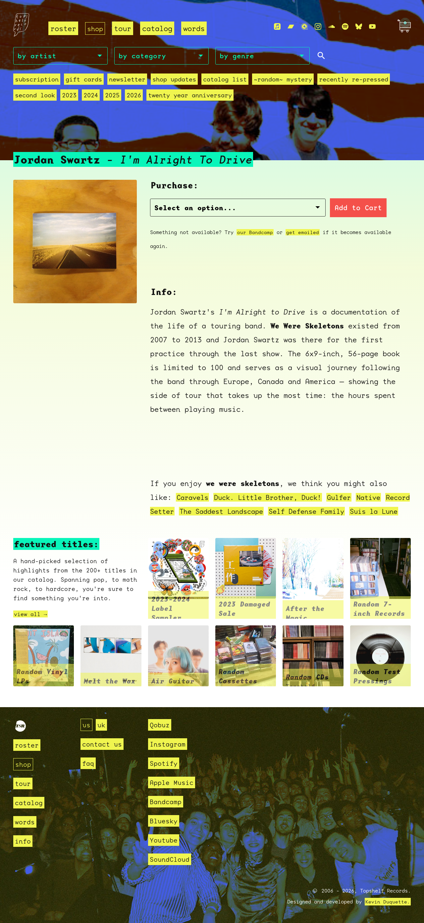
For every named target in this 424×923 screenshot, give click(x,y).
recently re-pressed (353, 80)
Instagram (169, 744)
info (23, 841)
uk (102, 724)
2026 (134, 96)
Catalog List (225, 80)
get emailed (302, 226)
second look (35, 96)
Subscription (37, 80)
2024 (90, 96)
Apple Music (173, 782)
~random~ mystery (283, 80)
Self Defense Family (349, 505)
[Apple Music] (277, 26)
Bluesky (165, 820)
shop (95, 28)
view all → (32, 622)
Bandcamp (167, 801)
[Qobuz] (304, 26)
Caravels (194, 491)
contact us (103, 744)
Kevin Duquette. (387, 902)
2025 (112, 96)
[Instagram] (318, 26)
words (195, 28)
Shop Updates (174, 80)
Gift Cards (84, 80)
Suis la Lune (176, 519)
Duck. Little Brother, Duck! (275, 491)
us (86, 724)
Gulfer (351, 491)
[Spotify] (345, 26)
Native (383, 491)
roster (63, 28)
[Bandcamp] (291, 26)
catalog (158, 28)
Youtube (165, 840)
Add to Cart (313, 202)
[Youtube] (372, 26)
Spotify (165, 763)
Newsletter (127, 80)
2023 (69, 96)
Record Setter (179, 505)
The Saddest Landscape (257, 505)
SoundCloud (171, 859)
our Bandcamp (255, 226)
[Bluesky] (359, 26)
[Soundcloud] (332, 26)
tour (123, 28)
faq (88, 763)
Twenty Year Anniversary (190, 96)
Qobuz (160, 724)
